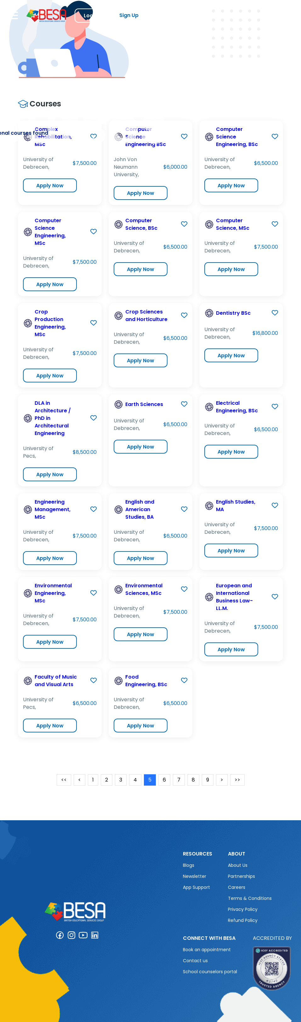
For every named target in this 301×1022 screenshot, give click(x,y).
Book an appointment (207, 949)
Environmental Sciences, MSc (143, 589)
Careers (236, 887)
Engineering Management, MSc (53, 509)
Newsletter (194, 876)
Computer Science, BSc (141, 224)
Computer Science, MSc (232, 224)
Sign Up (129, 15)
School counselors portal (210, 971)
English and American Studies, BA (139, 509)
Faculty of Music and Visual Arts (56, 680)
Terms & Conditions (250, 898)
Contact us (195, 960)
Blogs (188, 865)
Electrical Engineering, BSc (237, 406)
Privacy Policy (243, 909)
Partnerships (241, 876)
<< (64, 779)
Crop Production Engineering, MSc (50, 323)
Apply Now (50, 185)
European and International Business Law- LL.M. (234, 597)
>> (237, 779)
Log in (91, 15)
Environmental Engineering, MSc (53, 593)
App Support (196, 887)
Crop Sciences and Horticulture (146, 315)
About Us (237, 865)
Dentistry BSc (233, 313)
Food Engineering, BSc (146, 680)
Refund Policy (243, 920)
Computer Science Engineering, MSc (50, 232)
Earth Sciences (144, 404)
